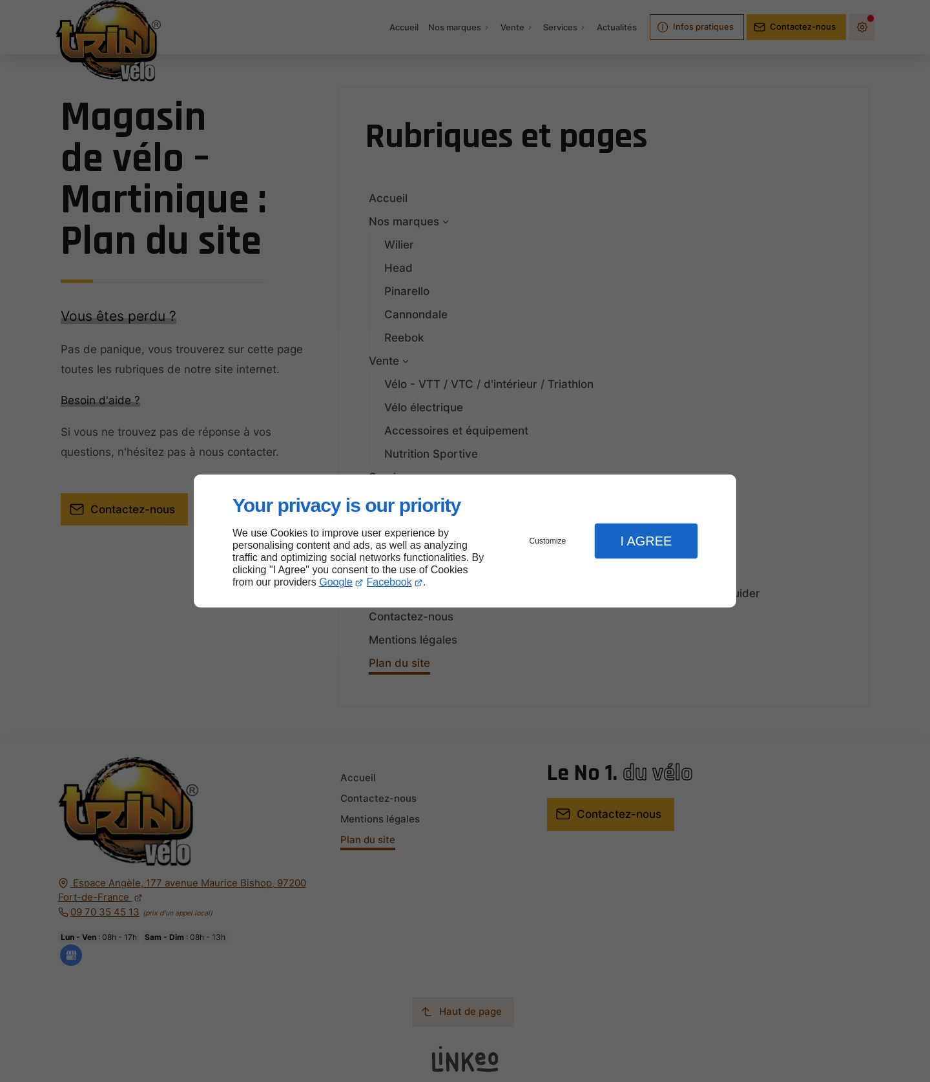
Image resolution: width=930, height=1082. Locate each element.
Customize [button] (548, 541)
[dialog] (465, 541)
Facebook (389, 582)
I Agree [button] (646, 541)
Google (336, 582)
